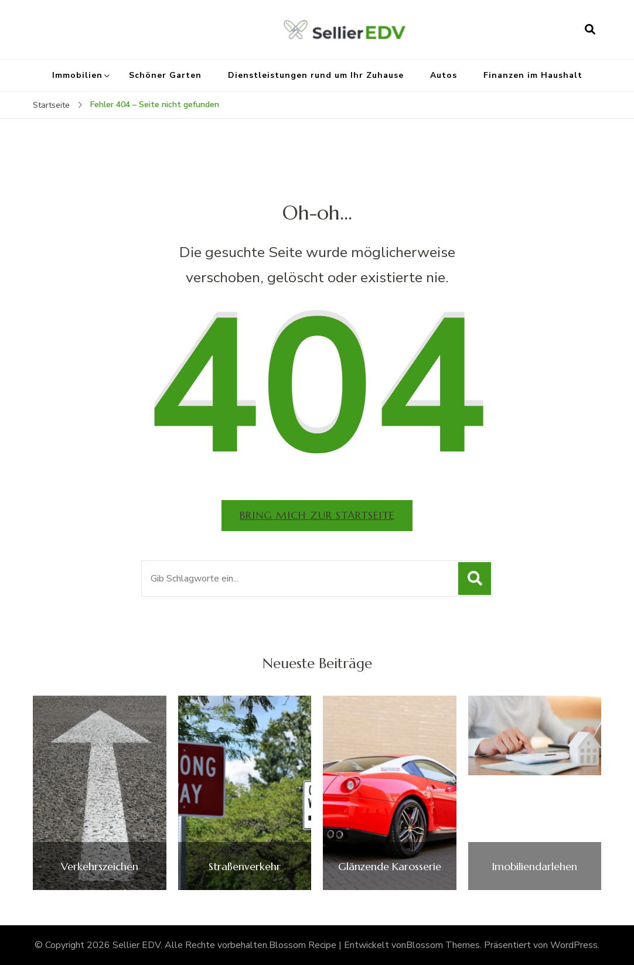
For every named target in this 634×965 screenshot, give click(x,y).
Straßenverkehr (245, 866)
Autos (443, 75)
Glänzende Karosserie (389, 866)
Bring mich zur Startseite (317, 515)
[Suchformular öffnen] (590, 29)
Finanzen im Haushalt (532, 75)
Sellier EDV (137, 945)
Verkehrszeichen (99, 866)
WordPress (574, 945)
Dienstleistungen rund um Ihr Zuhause (316, 75)
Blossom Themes (443, 945)
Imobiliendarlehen (534, 866)
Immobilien (77, 75)
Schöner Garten (165, 75)
